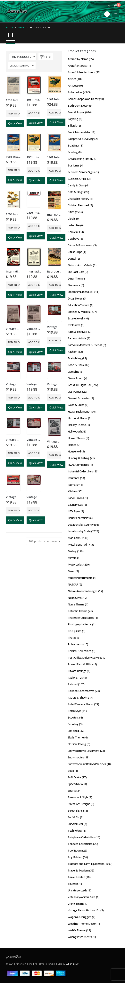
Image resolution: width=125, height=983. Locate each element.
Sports (72, 790)
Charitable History (78, 199)
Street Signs (75, 810)
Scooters (73, 717)
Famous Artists (77, 338)
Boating (73, 145)
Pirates (72, 637)
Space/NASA (75, 784)
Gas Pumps (74, 391)
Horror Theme (76, 438)
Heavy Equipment (78, 411)
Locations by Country (81, 524)
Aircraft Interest (77, 65)
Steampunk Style (78, 797)
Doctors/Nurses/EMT (81, 292)
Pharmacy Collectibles (81, 618)
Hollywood (74, 431)
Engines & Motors (79, 312)
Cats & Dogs (75, 192)
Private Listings (77, 671)
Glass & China (76, 405)
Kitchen (72, 491)
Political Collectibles (79, 651)
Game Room (75, 378)
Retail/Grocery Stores (80, 704)
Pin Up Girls (74, 631)
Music (71, 571)
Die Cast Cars (76, 272)
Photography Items (79, 624)
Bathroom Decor (78, 105)
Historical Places (77, 418)
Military (72, 551)
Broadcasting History (80, 159)
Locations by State (79, 531)
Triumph (73, 884)
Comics (72, 232)
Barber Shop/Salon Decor (83, 99)
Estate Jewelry (76, 318)
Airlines (72, 79)
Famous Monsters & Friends (85, 345)
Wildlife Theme (76, 930)
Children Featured (78, 205)
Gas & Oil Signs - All (79, 385)
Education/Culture (78, 305)
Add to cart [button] (14, 113)
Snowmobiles (76, 757)
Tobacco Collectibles (80, 844)
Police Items (75, 644)
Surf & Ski (73, 817)
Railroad (73, 684)
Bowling (73, 152)
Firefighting (74, 358)
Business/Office (77, 179)
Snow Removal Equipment (83, 751)
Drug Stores (75, 298)
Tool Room (74, 850)
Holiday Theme (77, 425)
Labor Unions (76, 498)
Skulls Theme (76, 737)
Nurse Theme (76, 604)
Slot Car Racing (77, 744)
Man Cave (74, 538)
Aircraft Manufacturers (81, 72)
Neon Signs (75, 598)
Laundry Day (75, 504)
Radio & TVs (75, 677)
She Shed (73, 731)
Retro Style (74, 711)
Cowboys (73, 238)
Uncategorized (77, 890)
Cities (71, 212)
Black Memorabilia (79, 132)
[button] (109, 6)
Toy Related (75, 857)
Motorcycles (75, 564)
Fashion (72, 351)
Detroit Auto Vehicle (80, 265)
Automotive (75, 92)
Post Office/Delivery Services (85, 657)
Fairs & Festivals (77, 332)
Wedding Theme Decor (82, 923)
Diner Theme (75, 278)
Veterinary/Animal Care (81, 897)
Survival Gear (75, 824)
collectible (73, 225)
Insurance (73, 478)
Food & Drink (76, 365)
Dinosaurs (74, 285)
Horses (72, 445)
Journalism (74, 485)
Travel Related (76, 877)
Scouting (73, 724)
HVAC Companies (78, 465)
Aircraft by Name (78, 59)
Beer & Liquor (76, 112)
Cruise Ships (75, 252)
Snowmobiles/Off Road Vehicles (87, 764)
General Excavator (79, 398)
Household (74, 451)
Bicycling (73, 119)
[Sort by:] (22, 65)
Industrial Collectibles (80, 471)
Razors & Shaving (78, 697)
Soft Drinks (74, 777)
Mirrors (72, 558)
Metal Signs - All (77, 544)
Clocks (71, 218)
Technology (75, 830)
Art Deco (73, 85)
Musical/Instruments (80, 578)
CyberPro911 (72, 963)
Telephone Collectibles (81, 837)
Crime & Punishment (80, 245)
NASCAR (73, 584)
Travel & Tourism (78, 870)
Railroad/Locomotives (81, 691)
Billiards (72, 125)
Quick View (15, 123)
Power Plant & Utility (80, 664)
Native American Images (82, 591)
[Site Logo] (16, 11)
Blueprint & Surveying (81, 139)
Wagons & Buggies (79, 917)
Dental (72, 258)
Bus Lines (73, 165)
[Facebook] (107, 14)
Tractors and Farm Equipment (86, 864)
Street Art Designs (79, 804)
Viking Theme (76, 904)
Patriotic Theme (77, 611)
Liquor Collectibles (78, 518)
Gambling (73, 371)
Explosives (74, 325)
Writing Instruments (80, 937)
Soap (71, 771)
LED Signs (74, 511)
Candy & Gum (76, 185)
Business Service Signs (81, 172)
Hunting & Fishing (78, 458)
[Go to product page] (13, 85)
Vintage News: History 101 (84, 910)
